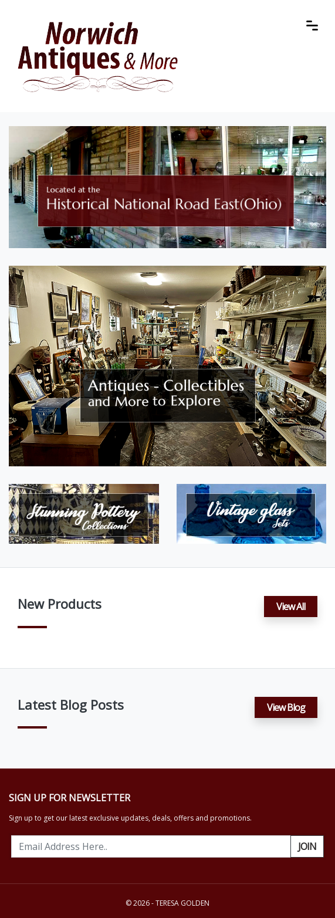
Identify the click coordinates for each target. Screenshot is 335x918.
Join (307, 846)
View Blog (286, 707)
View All (290, 606)
